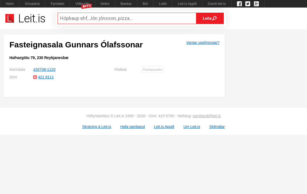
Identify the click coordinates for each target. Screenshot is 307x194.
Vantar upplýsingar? (202, 42)
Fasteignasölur (152, 69)
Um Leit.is (191, 126)
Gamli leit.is (217, 4)
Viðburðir (82, 4)
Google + (256, 3)
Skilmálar (217, 126)
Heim (10, 4)
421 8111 (46, 77)
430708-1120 (44, 69)
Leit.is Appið (187, 4)
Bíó (145, 4)
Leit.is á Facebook (239, 3)
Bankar (126, 4)
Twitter (247, 3)
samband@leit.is (207, 116)
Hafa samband (132, 126)
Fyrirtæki (57, 4)
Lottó (163, 4)
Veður (105, 4)
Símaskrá (32, 4)
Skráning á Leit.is (96, 126)
